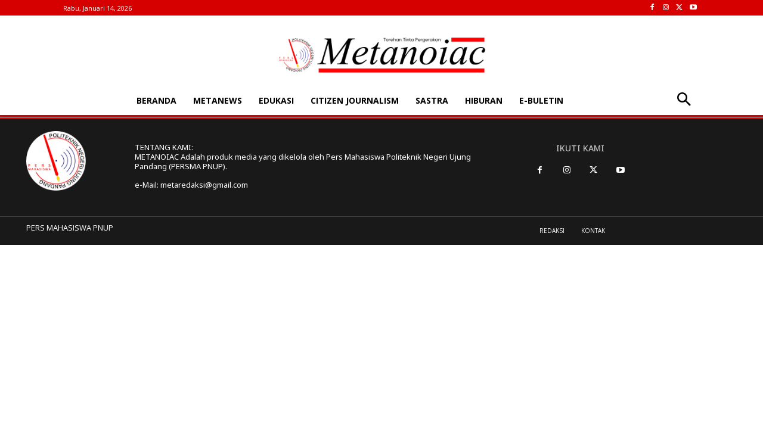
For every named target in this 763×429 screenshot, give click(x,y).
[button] (683, 100)
